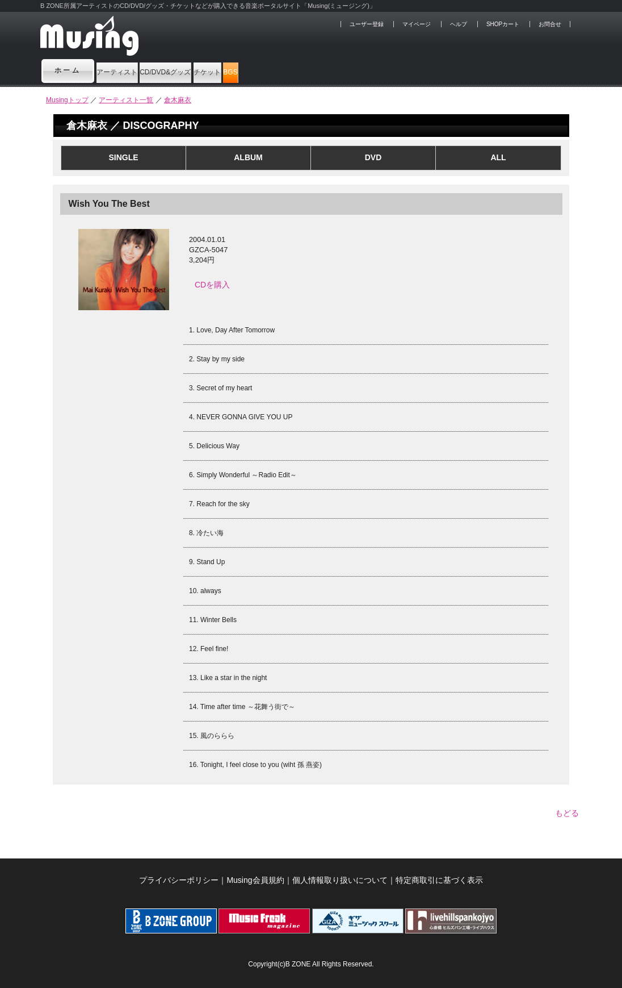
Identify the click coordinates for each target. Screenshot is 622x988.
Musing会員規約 (255, 874)
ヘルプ (458, 24)
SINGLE (123, 157)
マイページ (416, 24)
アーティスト (136, 70)
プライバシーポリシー (178, 874)
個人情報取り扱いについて (340, 874)
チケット (311, 70)
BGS (368, 70)
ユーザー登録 (367, 24)
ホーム (68, 70)
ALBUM (248, 157)
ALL (498, 157)
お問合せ (550, 24)
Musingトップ (67, 100)
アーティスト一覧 (126, 100)
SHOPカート (502, 24)
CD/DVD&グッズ (227, 70)
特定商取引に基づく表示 (439, 874)
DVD (373, 157)
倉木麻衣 (177, 100)
